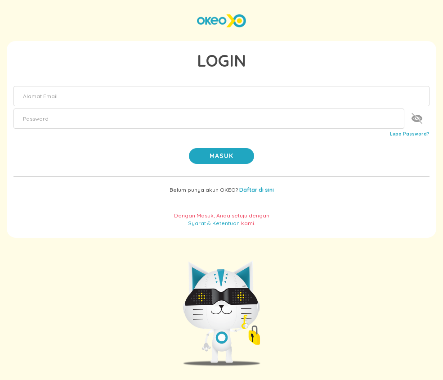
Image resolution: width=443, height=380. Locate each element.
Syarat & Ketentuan (214, 223)
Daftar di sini (256, 189)
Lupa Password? (410, 134)
